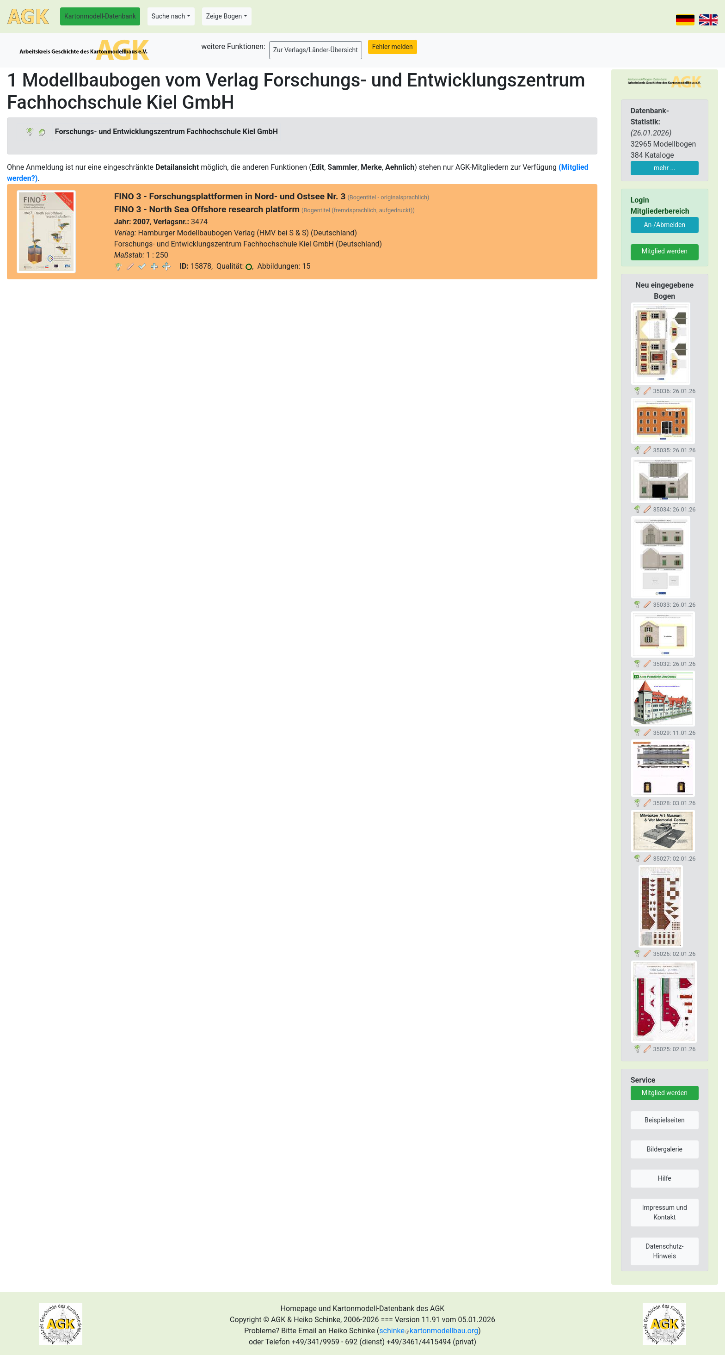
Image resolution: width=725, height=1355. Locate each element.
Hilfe (664, 1178)
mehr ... (665, 168)
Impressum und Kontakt (664, 1212)
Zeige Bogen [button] (224, 16)
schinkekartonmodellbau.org (428, 1330)
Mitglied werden (665, 251)
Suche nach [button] (168, 16)
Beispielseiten (665, 1120)
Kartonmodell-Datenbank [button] (100, 16)
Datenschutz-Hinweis (664, 1251)
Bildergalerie (664, 1149)
